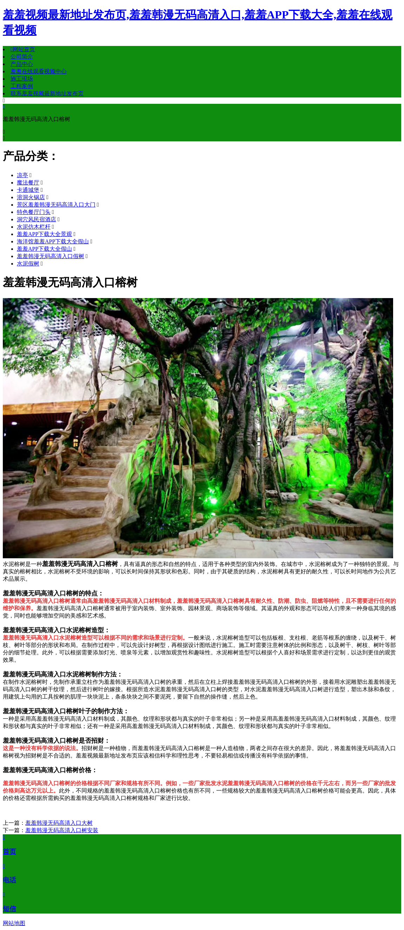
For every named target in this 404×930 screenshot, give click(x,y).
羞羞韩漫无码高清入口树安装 (61, 830)
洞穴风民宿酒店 (36, 219)
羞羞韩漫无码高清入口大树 (59, 823)
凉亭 (22, 175)
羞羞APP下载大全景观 (44, 234)
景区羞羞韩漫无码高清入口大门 (56, 205)
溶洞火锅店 (31, 197)
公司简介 (22, 57)
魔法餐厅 (28, 183)
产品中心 (22, 64)
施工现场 (22, 79)
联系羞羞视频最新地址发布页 (47, 93)
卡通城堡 (28, 190)
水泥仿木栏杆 (34, 227)
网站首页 (23, 49)
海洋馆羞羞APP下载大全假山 (53, 241)
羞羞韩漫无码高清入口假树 (50, 256)
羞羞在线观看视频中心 (39, 71)
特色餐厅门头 (34, 212)
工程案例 (22, 86)
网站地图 (14, 923)
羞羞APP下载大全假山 (44, 249)
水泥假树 (28, 264)
